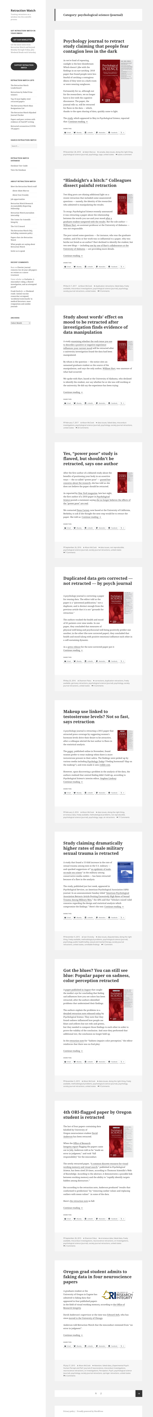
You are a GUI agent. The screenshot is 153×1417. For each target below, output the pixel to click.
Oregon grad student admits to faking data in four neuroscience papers (97, 1276)
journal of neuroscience (93, 1368)
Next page (138, 1393)
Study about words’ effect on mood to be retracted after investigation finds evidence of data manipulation (95, 324)
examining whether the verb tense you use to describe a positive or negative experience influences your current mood (87, 345)
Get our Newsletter (22, 40)
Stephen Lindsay (108, 778)
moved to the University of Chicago (86, 1318)
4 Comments (98, 686)
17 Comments (124, 817)
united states (108, 154)
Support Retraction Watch (23, 66)
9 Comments (104, 291)
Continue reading (78, 121)
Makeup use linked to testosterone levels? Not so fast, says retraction (96, 716)
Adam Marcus (90, 152)
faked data (119, 286)
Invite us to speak (18, 251)
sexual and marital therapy (100, 942)
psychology (93, 154)
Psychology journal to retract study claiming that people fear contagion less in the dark (96, 46)
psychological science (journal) (75, 154)
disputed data (113, 937)
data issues (110, 152)
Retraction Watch (23, 10)
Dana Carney (83, 510)
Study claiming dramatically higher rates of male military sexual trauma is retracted (93, 848)
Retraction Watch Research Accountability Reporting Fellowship (22, 206)
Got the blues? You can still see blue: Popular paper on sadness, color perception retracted (96, 975)
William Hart (69, 225)
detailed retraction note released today (82, 1013)
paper (70, 751)
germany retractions (79, 683)
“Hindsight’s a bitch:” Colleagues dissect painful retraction (97, 182)
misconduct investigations (81, 288)
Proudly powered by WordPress (90, 1411)
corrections (99, 680)
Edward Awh (113, 1314)
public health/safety (81, 942)
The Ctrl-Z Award (18, 226)
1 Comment (108, 944)
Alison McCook (86, 286)
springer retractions (111, 1373)
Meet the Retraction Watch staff (24, 186)
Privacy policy (69, 1411)
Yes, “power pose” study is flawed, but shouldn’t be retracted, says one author (90, 458)
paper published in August (78, 989)
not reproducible (117, 547)
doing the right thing (124, 152)
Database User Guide (19, 166)
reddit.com (105, 764)
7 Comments (70, 552)
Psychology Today (95, 761)
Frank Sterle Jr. (17, 291)
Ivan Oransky (88, 937)
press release (74, 646)
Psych (111, 1370)
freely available (83, 815)
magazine (87, 493)
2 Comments (70, 1246)
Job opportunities (18, 199)
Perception (103, 1370)
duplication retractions (105, 286)
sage (101, 154)
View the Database (18, 170)
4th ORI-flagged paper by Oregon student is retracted (97, 1114)
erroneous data (69, 815)
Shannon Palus (85, 680)
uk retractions (109, 817)
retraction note (76, 1040)
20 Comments (83, 428)
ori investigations (121, 1241)
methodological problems (100, 815)
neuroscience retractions (103, 1241)
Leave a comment (125, 154)
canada (102, 152)
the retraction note (79, 1201)
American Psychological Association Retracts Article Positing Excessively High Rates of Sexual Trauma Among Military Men (96, 896)
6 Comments (70, 1376)
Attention (98, 1365)
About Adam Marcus (20, 191)
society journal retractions (73, 291)
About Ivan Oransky (20, 195)
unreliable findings (92, 944)
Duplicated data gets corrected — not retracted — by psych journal (98, 580)
